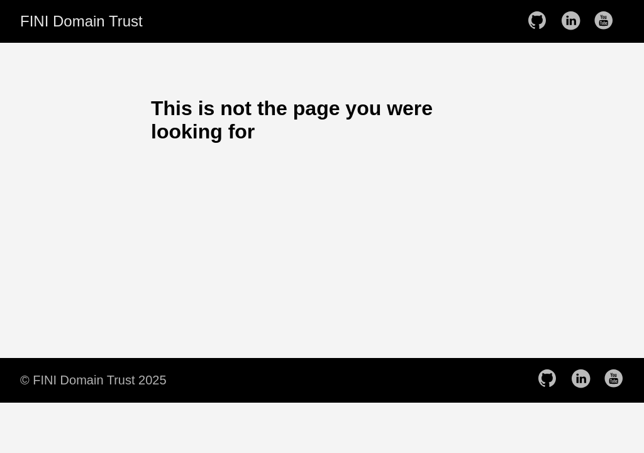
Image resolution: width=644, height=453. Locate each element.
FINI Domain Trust (81, 21)
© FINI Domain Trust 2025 (93, 380)
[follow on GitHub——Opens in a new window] (541, 21)
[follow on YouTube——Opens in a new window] (607, 21)
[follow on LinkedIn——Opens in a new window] (574, 21)
